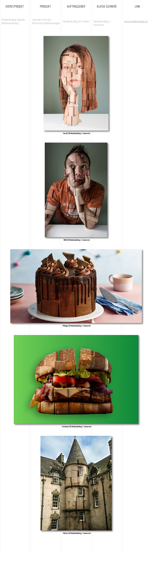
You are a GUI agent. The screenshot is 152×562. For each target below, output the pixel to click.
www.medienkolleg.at (136, 21)
